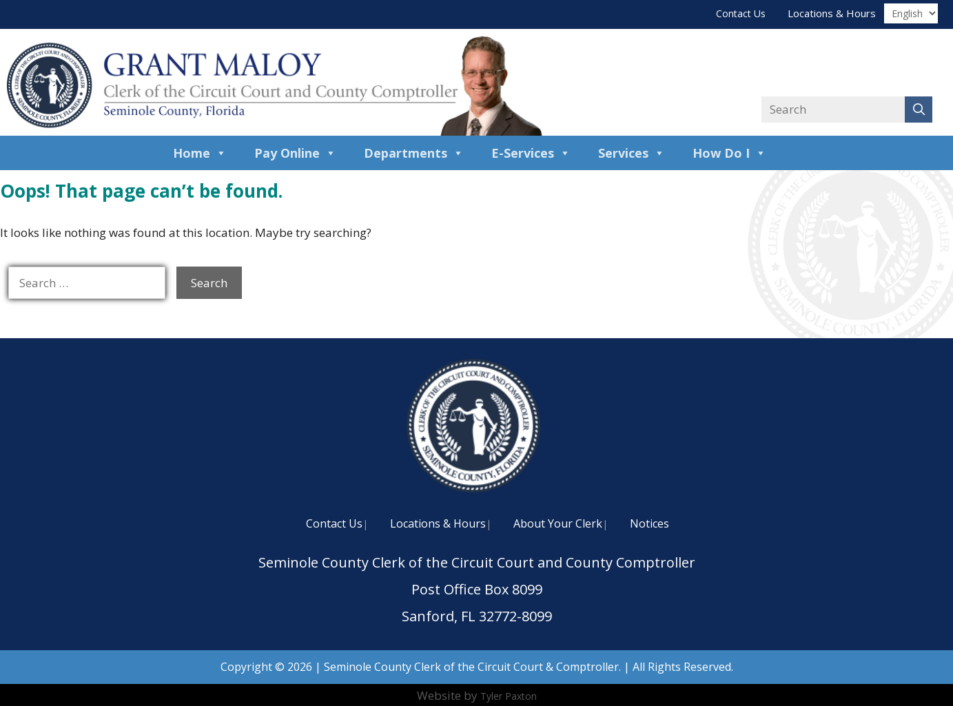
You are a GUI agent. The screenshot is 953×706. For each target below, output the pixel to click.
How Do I (729, 153)
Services (631, 153)
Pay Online (295, 153)
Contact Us (741, 13)
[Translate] (911, 13)
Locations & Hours (832, 13)
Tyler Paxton (508, 696)
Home (200, 153)
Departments (414, 153)
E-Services (531, 153)
